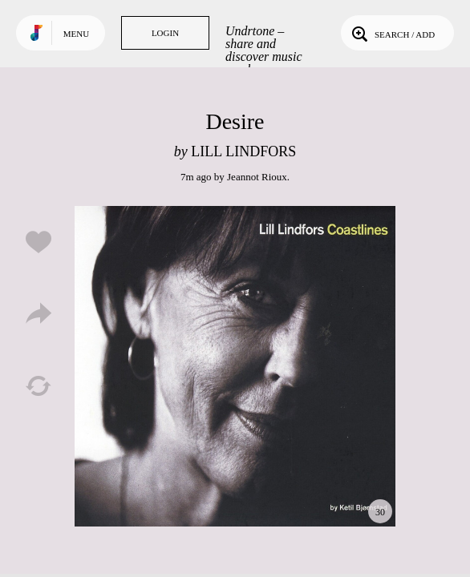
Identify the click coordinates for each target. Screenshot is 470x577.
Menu (76, 33)
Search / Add (392, 32)
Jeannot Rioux (257, 177)
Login (165, 33)
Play (235, 366)
